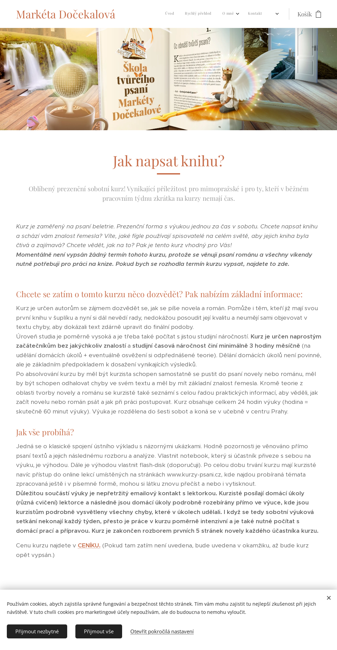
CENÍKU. (89, 545)
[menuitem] (170, 13)
